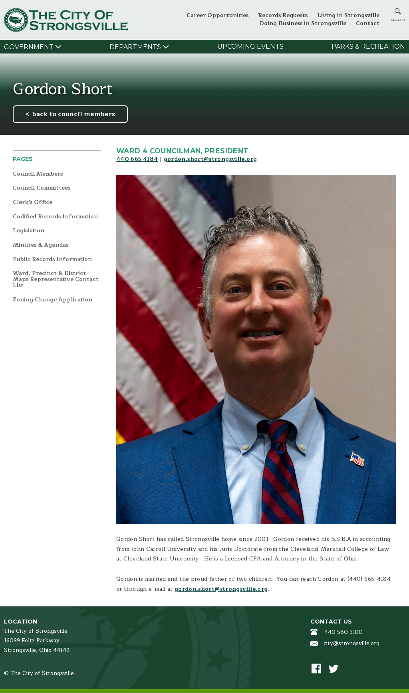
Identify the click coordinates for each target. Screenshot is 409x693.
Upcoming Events (250, 46)
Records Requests (283, 15)
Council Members (38, 174)
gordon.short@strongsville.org (210, 159)
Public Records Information (52, 260)
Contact (367, 23)
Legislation (28, 231)
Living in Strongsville (348, 15)
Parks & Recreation (368, 46)
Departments (135, 47)
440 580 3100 (343, 632)
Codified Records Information (55, 217)
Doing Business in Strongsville (303, 23)
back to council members (73, 114)
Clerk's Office (32, 203)
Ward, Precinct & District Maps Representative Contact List (56, 279)
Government (29, 47)
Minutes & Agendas (40, 245)
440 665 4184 (137, 159)
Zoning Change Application (52, 300)
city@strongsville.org (351, 643)
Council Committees (41, 188)
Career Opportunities (217, 15)
